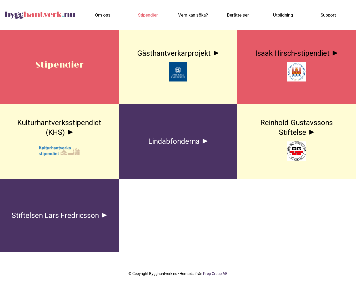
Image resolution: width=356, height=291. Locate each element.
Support (328, 15)
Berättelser (238, 15)
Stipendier (148, 15)
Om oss (103, 15)
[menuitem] (102, 15)
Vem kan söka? (193, 15)
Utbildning (283, 15)
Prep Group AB (215, 274)
